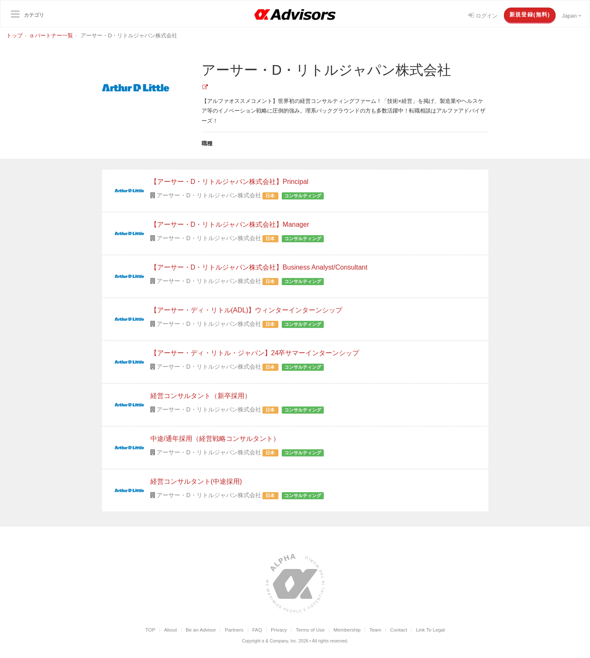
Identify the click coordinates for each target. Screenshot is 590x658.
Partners (234, 629)
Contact (398, 629)
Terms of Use (310, 629)
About (170, 629)
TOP (150, 629)
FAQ (257, 629)
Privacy (279, 629)
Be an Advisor (201, 629)
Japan (571, 16)
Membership (346, 629)
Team (376, 629)
